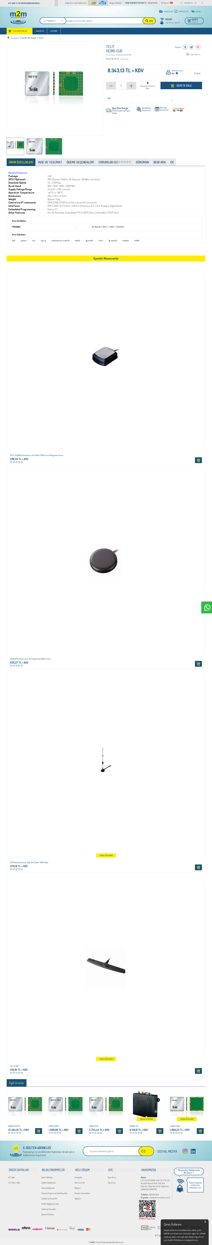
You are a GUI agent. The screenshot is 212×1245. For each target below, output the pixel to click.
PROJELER (183, 11)
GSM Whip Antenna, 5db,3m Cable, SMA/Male (29, 862)
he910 (135, 240)
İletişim (54, 31)
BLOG (198, 11)
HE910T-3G (134, 1126)
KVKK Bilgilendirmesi (50, 1202)
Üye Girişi (169, 22)
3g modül (88, 240)
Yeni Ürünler (80, 1181)
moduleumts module (59, 240)
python (23, 240)
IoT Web (11, 1175)
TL (195, 3)
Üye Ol (177, 22)
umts (99, 240)
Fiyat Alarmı (195, 54)
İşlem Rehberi (47, 1175)
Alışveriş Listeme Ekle (147, 87)
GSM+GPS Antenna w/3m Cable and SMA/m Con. (30, 659)
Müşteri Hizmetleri (82, 1191)
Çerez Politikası (47, 1213)
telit (13, 240)
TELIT (110, 47)
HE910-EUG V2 (14, 1126)
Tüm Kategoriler (20, 31)
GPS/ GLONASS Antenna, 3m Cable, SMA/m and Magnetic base (36, 455)
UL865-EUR (175, 1126)
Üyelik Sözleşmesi (48, 1181)
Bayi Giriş (112, 1175)
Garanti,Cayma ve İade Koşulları (54, 1191)
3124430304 (150, 1193)
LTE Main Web (14, 1181)
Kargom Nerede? (115, 3)
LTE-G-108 (14, 1066)
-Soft (91, 1241)
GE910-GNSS (54, 1126)
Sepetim (78, 1197)
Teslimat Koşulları (48, 1207)
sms (33, 240)
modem (124, 240)
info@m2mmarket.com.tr (155, 1196)
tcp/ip (43, 240)
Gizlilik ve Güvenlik (49, 1197)
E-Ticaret (98, 1241)
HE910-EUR (93, 1126)
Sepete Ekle (184, 85)
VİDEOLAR (168, 11)
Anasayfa (40, 31)
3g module (111, 240)
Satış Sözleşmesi (48, 1186)
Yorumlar (124, 59)
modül (76, 240)
